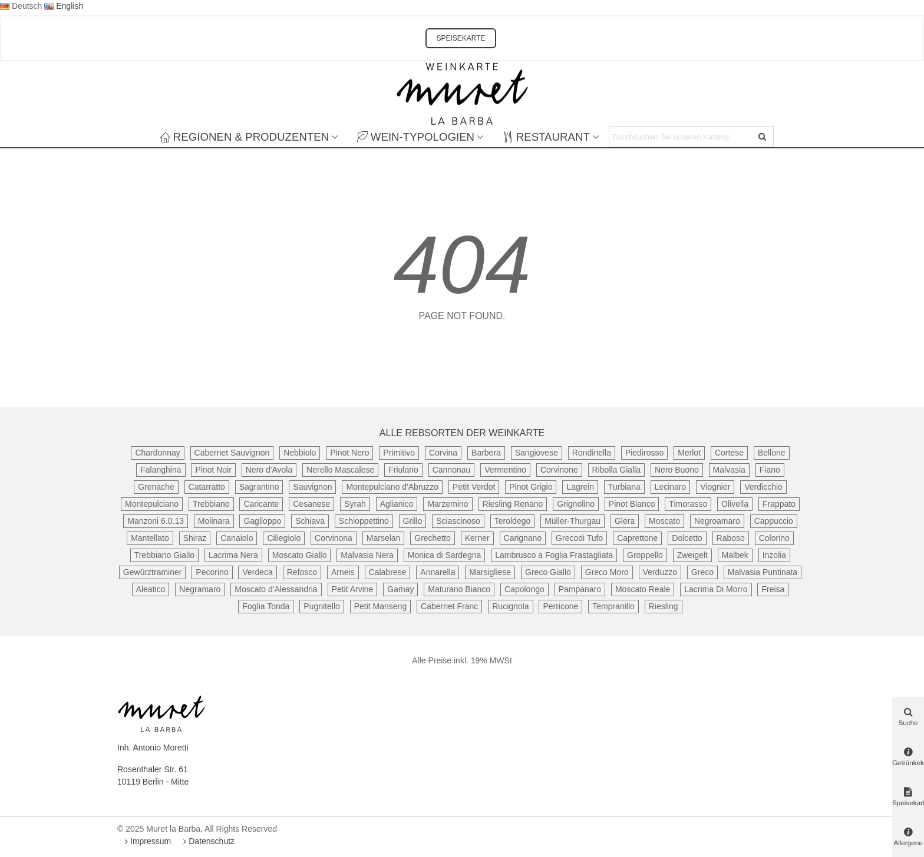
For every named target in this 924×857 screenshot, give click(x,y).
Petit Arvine (353, 589)
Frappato (779, 504)
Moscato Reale (642, 589)
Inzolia (774, 555)
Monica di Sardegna (444, 555)
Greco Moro (607, 572)
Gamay (400, 589)
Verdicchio (763, 486)
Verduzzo (660, 572)
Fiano (770, 469)
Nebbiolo (299, 452)
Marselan (384, 538)
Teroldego (512, 521)
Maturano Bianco (459, 589)
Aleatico (151, 589)
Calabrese (388, 572)
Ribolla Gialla (616, 469)
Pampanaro (580, 589)
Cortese (729, 452)
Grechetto (432, 538)
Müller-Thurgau (572, 521)
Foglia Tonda (265, 606)
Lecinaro (671, 486)
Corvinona (333, 538)
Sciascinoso (458, 521)
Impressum (146, 841)
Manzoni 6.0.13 (155, 521)
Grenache (156, 486)
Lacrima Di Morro (715, 589)
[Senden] (763, 137)
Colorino (774, 538)
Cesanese (311, 504)
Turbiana (624, 486)
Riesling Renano (513, 504)
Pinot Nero (349, 452)
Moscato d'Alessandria (276, 589)
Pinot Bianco (632, 504)
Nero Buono (677, 469)
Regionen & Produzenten (244, 137)
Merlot (689, 452)
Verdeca (257, 572)
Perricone (560, 606)
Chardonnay (157, 452)
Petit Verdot (474, 486)
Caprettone (637, 538)
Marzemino (447, 504)
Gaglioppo (262, 521)
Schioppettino (364, 521)
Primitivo (399, 452)
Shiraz (195, 538)
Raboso (731, 538)
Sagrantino (259, 486)
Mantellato (150, 538)
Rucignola (510, 606)
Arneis (343, 572)
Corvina (443, 452)
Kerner (477, 538)
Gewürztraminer (152, 572)
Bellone (772, 452)
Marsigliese (490, 572)
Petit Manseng (380, 606)
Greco (702, 572)
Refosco (302, 572)
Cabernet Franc (449, 606)
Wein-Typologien (415, 137)
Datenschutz (207, 841)
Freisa (772, 589)
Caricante (261, 504)
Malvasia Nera (367, 555)
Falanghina (160, 469)
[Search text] (681, 137)
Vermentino (505, 469)
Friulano (403, 469)
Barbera (486, 452)
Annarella (437, 572)
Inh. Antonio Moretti (153, 747)
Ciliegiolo (284, 538)
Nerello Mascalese (340, 469)
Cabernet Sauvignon (232, 452)
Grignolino (576, 504)
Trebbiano (211, 504)
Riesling (663, 606)
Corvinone (559, 469)
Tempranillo (613, 606)
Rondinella (591, 452)
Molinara (214, 521)
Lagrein (580, 486)
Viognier (715, 486)
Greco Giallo (548, 572)
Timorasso (688, 504)
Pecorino (212, 572)
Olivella (734, 504)
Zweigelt (692, 555)
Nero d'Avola (269, 469)
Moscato (664, 521)
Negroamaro (717, 521)
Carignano (523, 538)
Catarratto (207, 486)
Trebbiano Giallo (164, 555)
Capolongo (524, 589)
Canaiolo (236, 538)
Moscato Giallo (299, 555)
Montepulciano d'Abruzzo (392, 486)
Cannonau (452, 469)
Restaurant (546, 137)
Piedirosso (644, 452)
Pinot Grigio (530, 486)
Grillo (413, 521)
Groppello (645, 555)
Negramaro (199, 589)
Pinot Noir (213, 469)
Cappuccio (773, 521)
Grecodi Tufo (579, 538)
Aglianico (397, 504)
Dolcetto (687, 538)
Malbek (735, 555)
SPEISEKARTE (460, 38)
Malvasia (729, 469)
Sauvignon (312, 486)
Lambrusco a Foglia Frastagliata (554, 555)
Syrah (355, 504)
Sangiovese (536, 452)
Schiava (310, 521)
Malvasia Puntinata (762, 572)
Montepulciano (152, 504)
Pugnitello (321, 606)
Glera (625, 521)
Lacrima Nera (233, 555)
